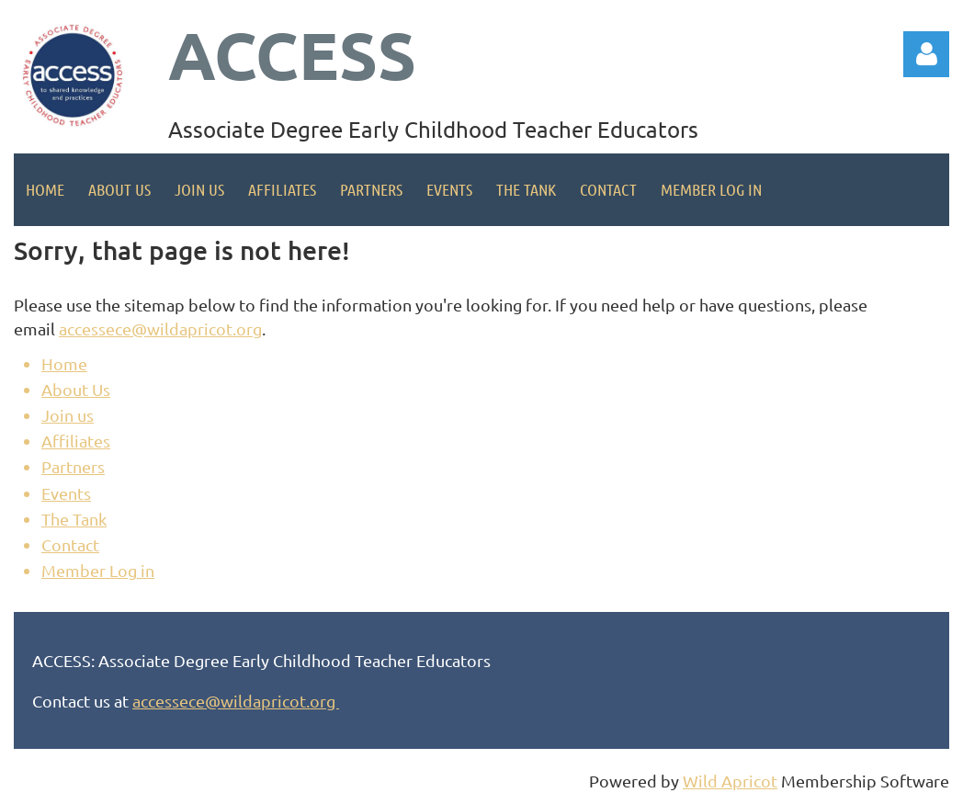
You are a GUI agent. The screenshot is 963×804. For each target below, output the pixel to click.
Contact (70, 544)
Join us (67, 415)
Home (64, 363)
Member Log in (97, 570)
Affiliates (75, 440)
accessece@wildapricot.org (160, 328)
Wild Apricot (730, 780)
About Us (75, 389)
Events (66, 493)
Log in (926, 54)
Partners (73, 466)
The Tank (74, 518)
